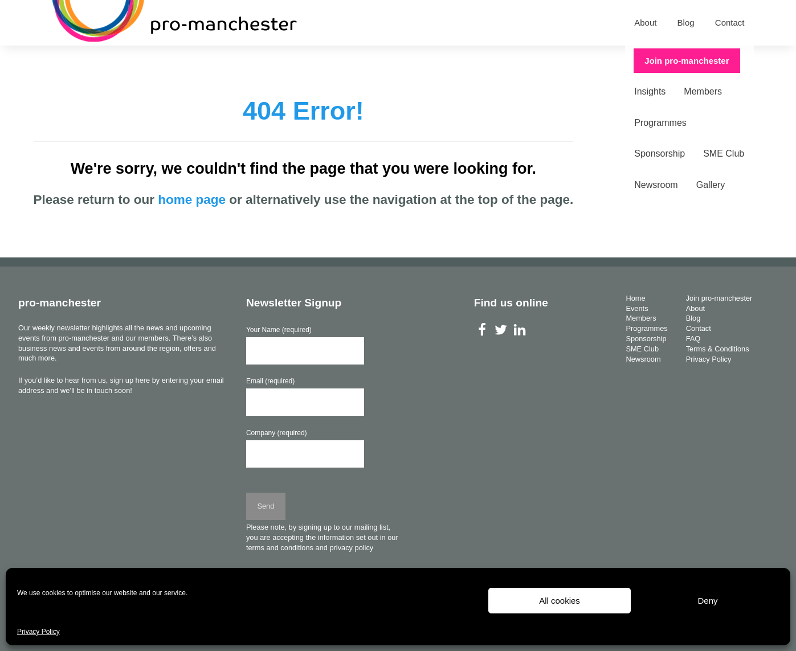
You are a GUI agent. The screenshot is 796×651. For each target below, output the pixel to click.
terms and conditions (279, 547)
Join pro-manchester (696, 60)
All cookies (559, 600)
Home (55, 60)
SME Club (396, 60)
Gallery (511, 60)
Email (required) (270, 381)
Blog (686, 22)
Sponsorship (333, 60)
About (645, 22)
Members (200, 60)
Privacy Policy (38, 632)
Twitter (501, 330)
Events (99, 60)
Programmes (263, 60)
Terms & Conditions (717, 349)
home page (192, 200)
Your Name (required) (279, 330)
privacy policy (351, 547)
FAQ (693, 338)
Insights (146, 60)
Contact (730, 22)
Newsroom (457, 60)
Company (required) (276, 433)
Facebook (482, 330)
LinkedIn (520, 330)
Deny (707, 600)
